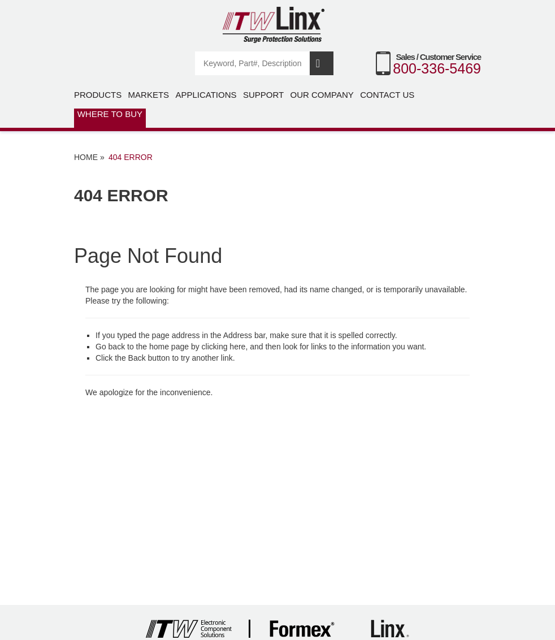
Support (263, 95)
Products (98, 95)
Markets (149, 95)
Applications (205, 95)
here (237, 346)
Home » (89, 157)
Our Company (322, 95)
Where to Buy (109, 114)
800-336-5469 (437, 68)
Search (321, 63)
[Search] (253, 63)
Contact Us (387, 95)
